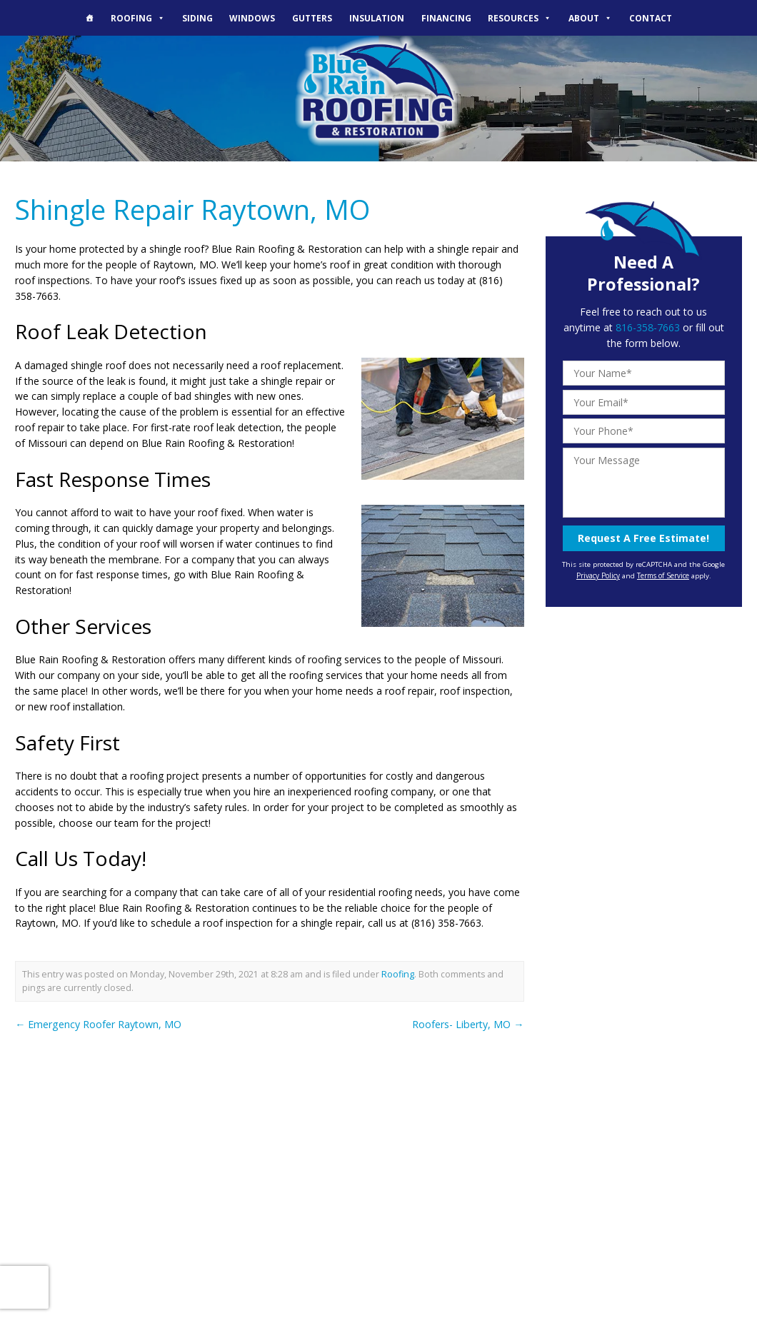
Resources (519, 18)
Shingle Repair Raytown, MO (191, 209)
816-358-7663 (648, 327)
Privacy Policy (598, 574)
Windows (252, 18)
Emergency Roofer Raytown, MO (98, 1023)
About (590, 18)
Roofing (138, 18)
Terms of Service (663, 574)
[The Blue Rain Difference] (89, 18)
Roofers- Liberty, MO (468, 1023)
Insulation (376, 18)
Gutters (312, 18)
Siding (197, 18)
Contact (650, 18)
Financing (446, 18)
